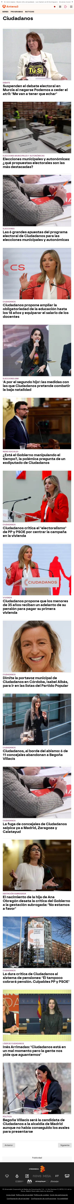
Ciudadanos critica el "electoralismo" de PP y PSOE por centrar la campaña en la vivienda (35, 532)
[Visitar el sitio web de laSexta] (17, 1176)
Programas (17, 12)
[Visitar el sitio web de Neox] (27, 1176)
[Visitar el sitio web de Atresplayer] (42, 1181)
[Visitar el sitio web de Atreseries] (57, 1176)
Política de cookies (41, 1195)
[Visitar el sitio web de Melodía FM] (29, 1181)
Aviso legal (10, 1195)
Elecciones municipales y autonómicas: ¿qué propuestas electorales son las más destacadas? (36, 163)
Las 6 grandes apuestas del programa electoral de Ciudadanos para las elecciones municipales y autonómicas (36, 236)
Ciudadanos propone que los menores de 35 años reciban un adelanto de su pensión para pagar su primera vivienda (35, 607)
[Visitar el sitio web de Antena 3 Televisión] (7, 1176)
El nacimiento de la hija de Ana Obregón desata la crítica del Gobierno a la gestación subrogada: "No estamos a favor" (36, 903)
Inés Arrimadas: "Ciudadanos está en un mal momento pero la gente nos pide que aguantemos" (34, 1051)
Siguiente (64, 1145)
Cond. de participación (59, 1195)
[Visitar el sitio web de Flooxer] (55, 1181)
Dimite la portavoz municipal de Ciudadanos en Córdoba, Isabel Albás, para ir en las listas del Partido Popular (35, 682)
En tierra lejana (9, 2)
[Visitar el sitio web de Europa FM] (19, 1181)
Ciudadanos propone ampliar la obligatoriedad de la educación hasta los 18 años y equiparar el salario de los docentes (36, 311)
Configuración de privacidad (18, 1198)
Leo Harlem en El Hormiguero (47, 2)
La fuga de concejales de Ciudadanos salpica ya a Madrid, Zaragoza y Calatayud (35, 828)
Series (5, 12)
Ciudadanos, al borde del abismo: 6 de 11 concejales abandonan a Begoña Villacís (35, 755)
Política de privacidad (24, 1195)
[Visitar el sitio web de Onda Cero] (67, 1176)
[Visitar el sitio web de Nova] (37, 1176)
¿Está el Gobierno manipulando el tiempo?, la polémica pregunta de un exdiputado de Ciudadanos (34, 459)
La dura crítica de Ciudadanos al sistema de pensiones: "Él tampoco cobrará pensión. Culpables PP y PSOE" (36, 978)
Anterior (9, 1145)
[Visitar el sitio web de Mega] (47, 1176)
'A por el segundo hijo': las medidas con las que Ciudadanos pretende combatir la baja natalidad (36, 386)
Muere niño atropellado (25, 2)
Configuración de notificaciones (43, 1198)
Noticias (29, 12)
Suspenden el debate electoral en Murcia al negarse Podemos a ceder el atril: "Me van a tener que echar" (35, 90)
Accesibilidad (62, 1198)
